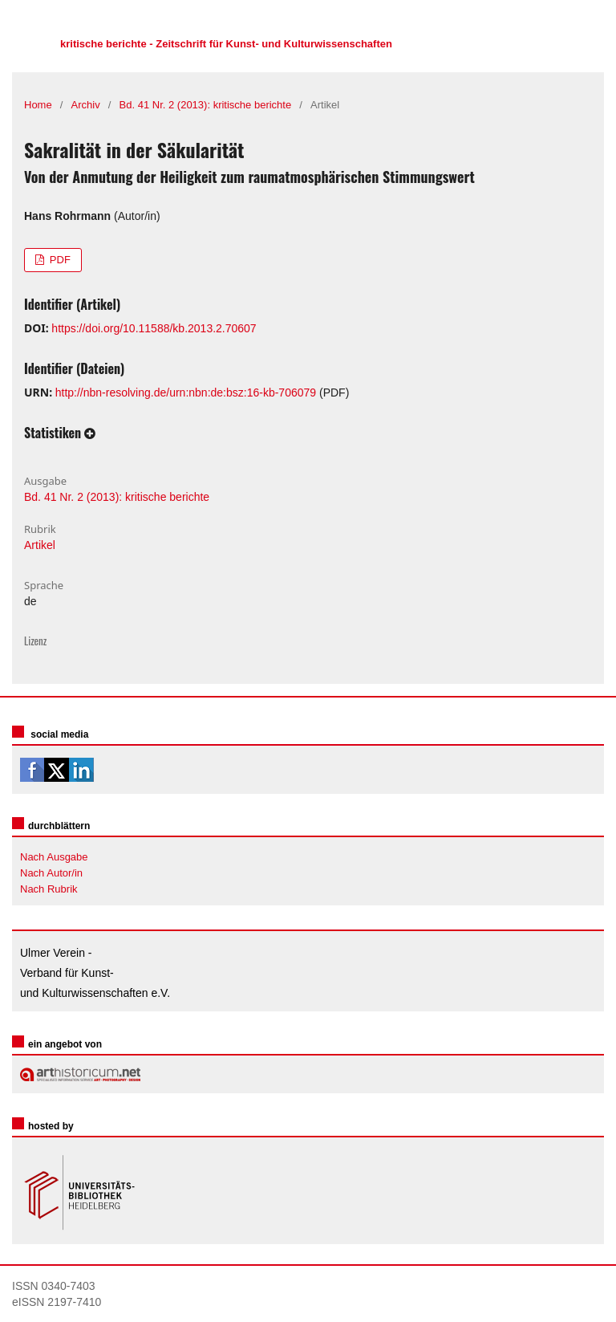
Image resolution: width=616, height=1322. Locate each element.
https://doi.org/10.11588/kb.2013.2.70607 (153, 328)
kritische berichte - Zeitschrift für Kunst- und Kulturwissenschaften (226, 44)
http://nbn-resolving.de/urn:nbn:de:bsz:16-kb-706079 (185, 392)
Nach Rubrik (49, 889)
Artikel (39, 545)
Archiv (85, 105)
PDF (59, 260)
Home (38, 105)
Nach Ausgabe (54, 857)
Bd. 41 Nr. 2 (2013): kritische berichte (206, 105)
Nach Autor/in (51, 873)
